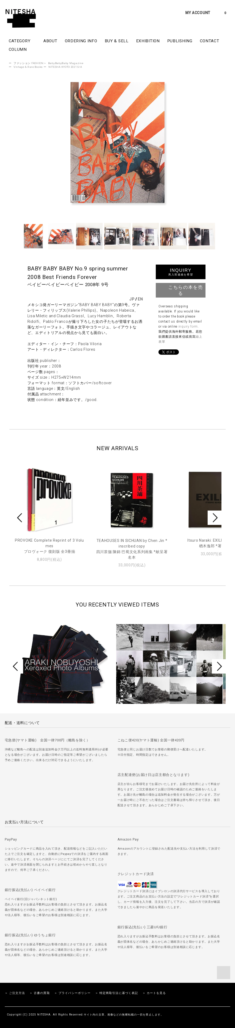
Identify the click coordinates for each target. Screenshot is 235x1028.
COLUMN (18, 49)
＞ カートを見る (154, 993)
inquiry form (188, 326)
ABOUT (50, 41)
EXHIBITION (148, 41)
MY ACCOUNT (197, 13)
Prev (20, 518)
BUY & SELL (117, 41)
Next (214, 518)
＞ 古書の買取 (40, 993)
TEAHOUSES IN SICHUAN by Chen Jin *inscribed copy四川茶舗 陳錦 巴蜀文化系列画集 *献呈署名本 (132, 548)
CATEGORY (22, 40)
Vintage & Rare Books (28, 66)
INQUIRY (180, 272)
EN (140, 299)
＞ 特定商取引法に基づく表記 (116, 993)
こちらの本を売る (180, 290)
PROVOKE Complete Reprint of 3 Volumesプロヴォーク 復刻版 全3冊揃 (49, 546)
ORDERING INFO (81, 41)
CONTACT (209, 41)
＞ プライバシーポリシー (72, 993)
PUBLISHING (179, 41)
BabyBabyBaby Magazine (65, 63)
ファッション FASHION (29, 63)
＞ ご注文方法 (15, 993)
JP (131, 299)
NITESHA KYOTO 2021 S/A (65, 66)
